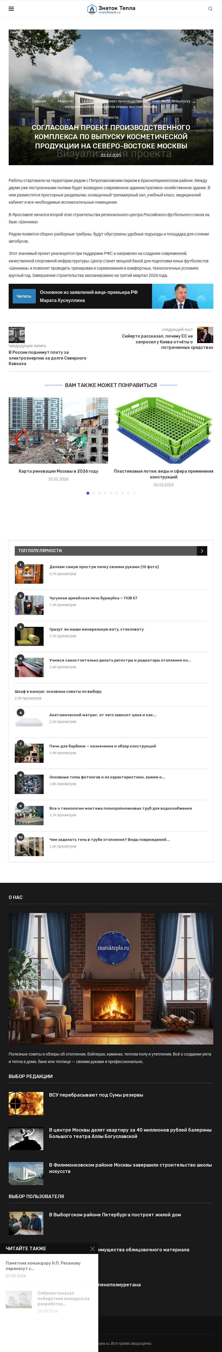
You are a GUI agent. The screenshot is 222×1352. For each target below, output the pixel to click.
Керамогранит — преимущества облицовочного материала (119, 1249)
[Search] (210, 8)
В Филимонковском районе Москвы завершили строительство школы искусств (130, 1168)
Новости (65, 101)
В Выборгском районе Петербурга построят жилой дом (115, 1214)
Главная (39, 101)
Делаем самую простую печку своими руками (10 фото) (104, 567)
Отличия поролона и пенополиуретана (95, 1284)
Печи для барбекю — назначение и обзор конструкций (102, 746)
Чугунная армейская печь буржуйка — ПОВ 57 (93, 598)
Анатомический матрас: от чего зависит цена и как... (102, 715)
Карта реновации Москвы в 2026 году (58, 471)
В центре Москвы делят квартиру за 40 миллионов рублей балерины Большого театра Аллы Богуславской (130, 1133)
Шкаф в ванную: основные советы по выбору (58, 691)
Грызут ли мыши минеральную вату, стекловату (96, 629)
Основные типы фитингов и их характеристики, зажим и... (107, 777)
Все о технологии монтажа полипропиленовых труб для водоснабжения (120, 808)
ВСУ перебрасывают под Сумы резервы (96, 1095)
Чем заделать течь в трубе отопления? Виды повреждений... (109, 839)
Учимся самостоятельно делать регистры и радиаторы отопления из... (120, 660)
